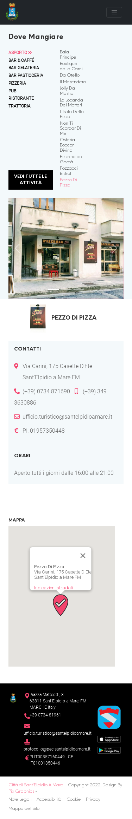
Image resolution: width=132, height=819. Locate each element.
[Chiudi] (82, 555)
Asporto (20, 52)
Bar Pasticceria (25, 75)
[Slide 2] (66, 289)
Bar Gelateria (23, 67)
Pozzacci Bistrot (69, 171)
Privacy (93, 799)
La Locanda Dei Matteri (71, 103)
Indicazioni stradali (53, 587)
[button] (60, 605)
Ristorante (21, 98)
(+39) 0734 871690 (46, 391)
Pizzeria (17, 83)
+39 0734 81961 (45, 715)
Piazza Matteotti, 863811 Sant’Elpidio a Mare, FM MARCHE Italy (58, 700)
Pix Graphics (21, 791)
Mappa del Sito (23, 808)
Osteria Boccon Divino (67, 145)
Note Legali (20, 799)
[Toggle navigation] (114, 12)
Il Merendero (73, 82)
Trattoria (19, 106)
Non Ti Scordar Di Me (70, 128)
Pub (12, 91)
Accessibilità (49, 799)
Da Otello (70, 75)
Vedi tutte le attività (30, 179)
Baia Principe (68, 55)
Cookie (74, 799)
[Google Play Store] (109, 750)
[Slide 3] (79, 289)
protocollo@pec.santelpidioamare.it (57, 749)
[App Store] (109, 738)
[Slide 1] (53, 289)
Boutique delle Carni (71, 66)
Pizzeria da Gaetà (71, 160)
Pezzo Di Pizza (68, 183)
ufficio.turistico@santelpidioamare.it (67, 416)
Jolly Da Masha (67, 91)
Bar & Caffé (21, 60)
